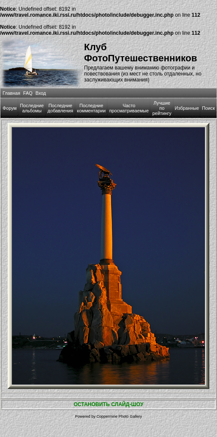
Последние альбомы (32, 108)
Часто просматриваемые (129, 108)
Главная (11, 93)
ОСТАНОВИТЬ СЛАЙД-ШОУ (109, 404)
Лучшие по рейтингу (161, 108)
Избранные (187, 108)
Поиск (208, 108)
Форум (10, 108)
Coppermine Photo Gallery (119, 416)
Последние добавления (60, 108)
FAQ (28, 93)
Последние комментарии (91, 108)
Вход (41, 93)
